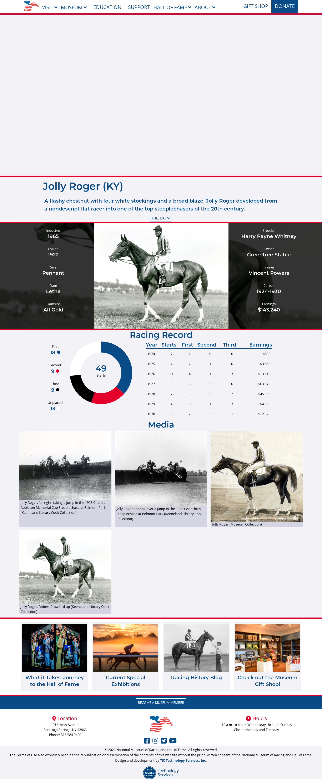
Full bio (161, 218)
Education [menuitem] (107, 7)
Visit (47, 7)
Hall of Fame (170, 7)
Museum (71, 7)
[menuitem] (31, 6)
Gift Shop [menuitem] (255, 6)
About (203, 7)
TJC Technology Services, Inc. (183, 760)
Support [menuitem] (139, 7)
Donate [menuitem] (285, 6)
